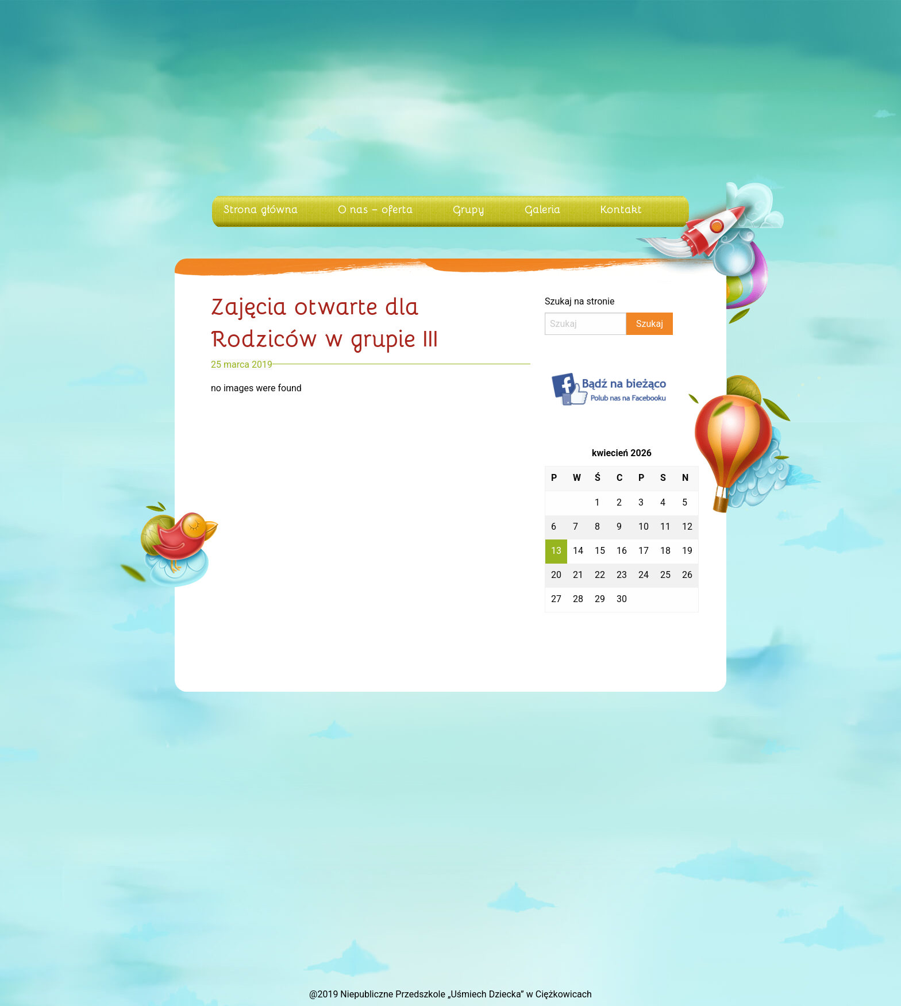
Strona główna (261, 209)
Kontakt (621, 209)
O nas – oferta (375, 209)
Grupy (468, 209)
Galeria (543, 209)
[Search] (585, 324)
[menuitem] (263, 211)
